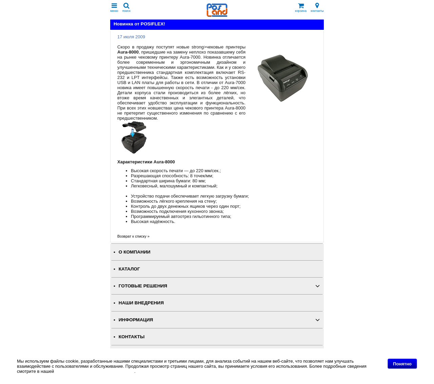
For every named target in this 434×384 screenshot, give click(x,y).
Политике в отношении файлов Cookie (94, 371)
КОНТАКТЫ (131, 336)
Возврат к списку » (133, 236)
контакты (317, 8)
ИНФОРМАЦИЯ (136, 319)
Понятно (402, 363)
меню (114, 8)
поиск (126, 8)
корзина (301, 8)
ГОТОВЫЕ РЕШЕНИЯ (143, 285)
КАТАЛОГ (129, 268)
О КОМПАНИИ (135, 252)
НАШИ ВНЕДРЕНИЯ (141, 302)
